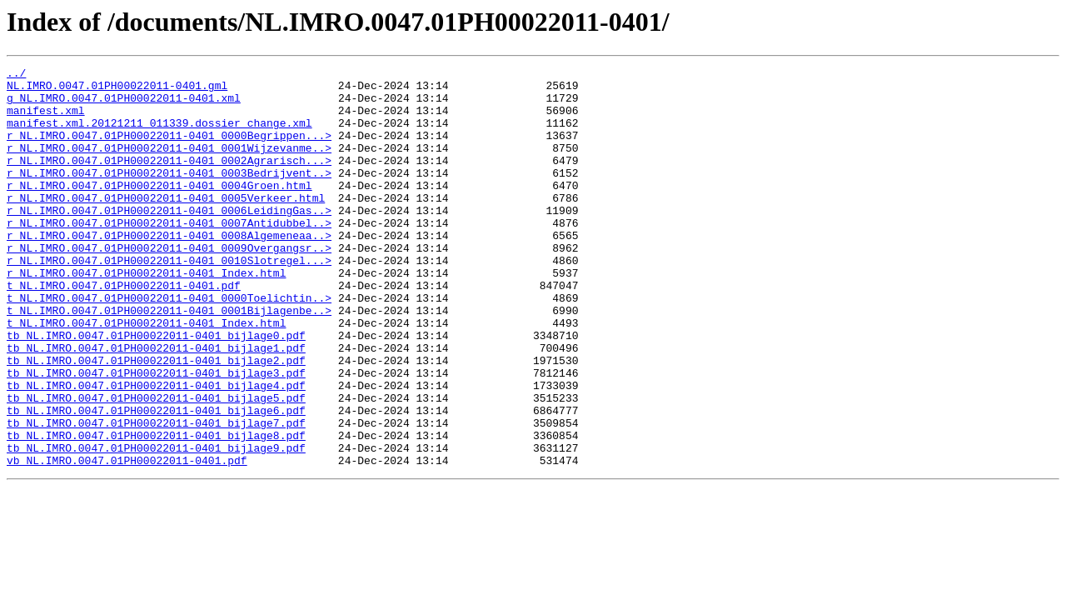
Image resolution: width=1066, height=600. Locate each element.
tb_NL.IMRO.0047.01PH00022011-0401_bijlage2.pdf (156, 420)
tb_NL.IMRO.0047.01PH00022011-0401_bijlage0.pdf (156, 390)
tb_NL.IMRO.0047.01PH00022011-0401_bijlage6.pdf (156, 480)
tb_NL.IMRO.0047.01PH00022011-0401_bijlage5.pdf (156, 465)
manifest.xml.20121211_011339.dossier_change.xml (159, 135)
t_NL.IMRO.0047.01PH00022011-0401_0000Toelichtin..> (169, 345)
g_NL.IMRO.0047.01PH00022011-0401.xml (124, 105)
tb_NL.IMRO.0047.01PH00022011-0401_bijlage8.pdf (156, 510)
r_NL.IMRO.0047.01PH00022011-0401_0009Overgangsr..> (169, 285)
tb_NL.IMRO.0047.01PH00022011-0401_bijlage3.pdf (156, 435)
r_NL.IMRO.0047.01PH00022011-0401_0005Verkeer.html (166, 225)
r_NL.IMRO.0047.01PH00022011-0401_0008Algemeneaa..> (169, 270)
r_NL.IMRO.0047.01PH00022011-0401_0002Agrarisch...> (169, 180)
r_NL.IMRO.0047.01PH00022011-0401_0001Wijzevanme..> (169, 165)
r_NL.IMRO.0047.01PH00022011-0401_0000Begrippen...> (169, 150)
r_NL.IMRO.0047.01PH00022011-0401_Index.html (146, 315)
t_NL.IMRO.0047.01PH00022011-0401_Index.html (146, 375)
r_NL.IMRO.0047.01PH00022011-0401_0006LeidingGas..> (169, 240)
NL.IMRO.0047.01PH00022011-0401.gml (117, 90)
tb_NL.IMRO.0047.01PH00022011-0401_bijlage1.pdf (156, 405)
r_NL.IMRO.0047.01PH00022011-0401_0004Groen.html (159, 210)
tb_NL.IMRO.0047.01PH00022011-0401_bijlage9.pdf (156, 525)
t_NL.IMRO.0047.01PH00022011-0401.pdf (124, 330)
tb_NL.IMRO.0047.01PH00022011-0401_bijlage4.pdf (156, 450)
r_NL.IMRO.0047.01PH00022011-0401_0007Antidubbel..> (169, 255)
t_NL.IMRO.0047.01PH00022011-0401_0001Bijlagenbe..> (169, 360)
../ (16, 75)
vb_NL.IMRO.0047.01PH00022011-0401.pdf (127, 540)
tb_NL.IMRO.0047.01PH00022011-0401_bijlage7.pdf (156, 495)
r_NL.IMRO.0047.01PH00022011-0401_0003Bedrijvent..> (169, 195)
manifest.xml (46, 120)
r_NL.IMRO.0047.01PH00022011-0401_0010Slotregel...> (169, 300)
